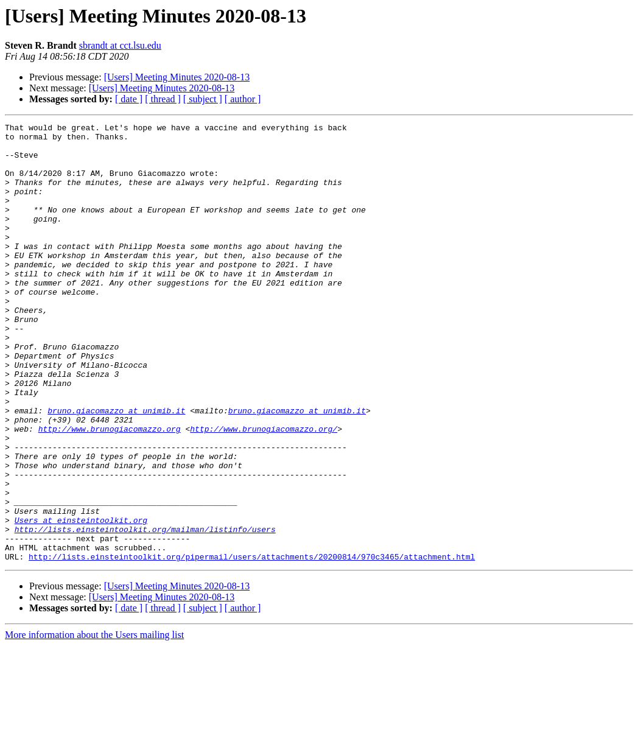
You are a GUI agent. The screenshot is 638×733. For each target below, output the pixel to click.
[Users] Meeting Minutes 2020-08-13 (177, 77)
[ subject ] (202, 99)
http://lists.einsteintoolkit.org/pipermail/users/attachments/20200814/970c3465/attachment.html (252, 644)
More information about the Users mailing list (94, 722)
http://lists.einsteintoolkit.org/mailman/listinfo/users (145, 611)
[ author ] (243, 99)
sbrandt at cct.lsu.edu (120, 45)
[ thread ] (163, 99)
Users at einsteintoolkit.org (81, 600)
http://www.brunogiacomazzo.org (109, 490)
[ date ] (128, 99)
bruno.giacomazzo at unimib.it (116, 468)
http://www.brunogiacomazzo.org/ (263, 490)
